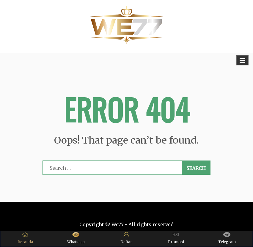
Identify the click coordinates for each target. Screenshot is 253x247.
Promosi (176, 238)
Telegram (227, 238)
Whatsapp (76, 238)
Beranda (25, 238)
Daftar (126, 238)
